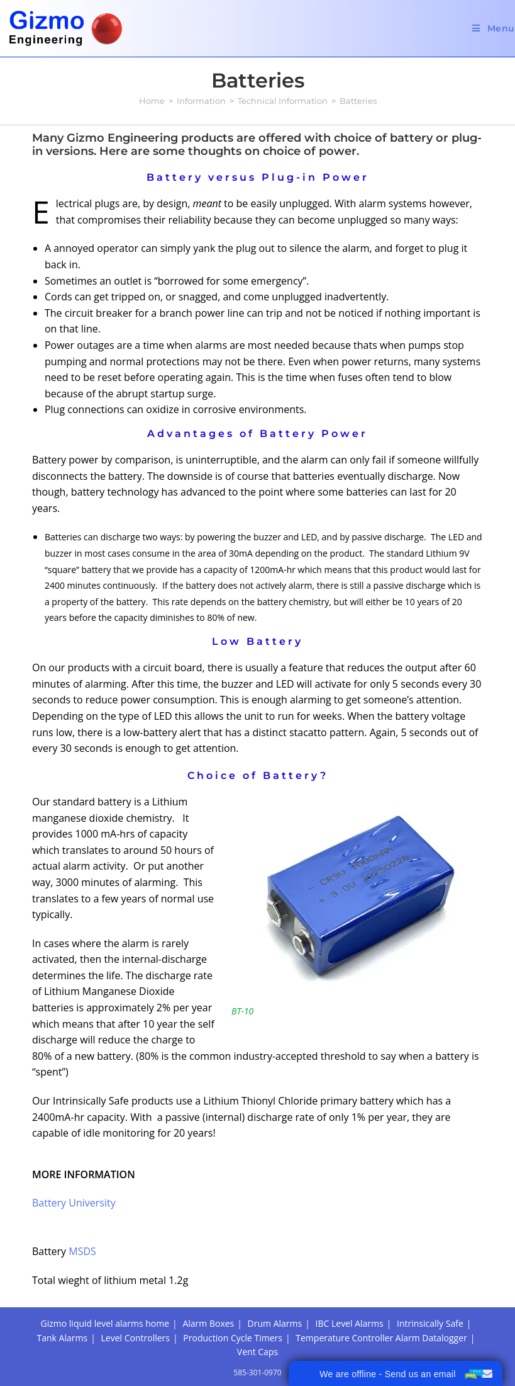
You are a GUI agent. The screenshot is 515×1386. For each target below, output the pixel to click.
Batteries (358, 101)
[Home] (152, 101)
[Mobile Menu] (493, 28)
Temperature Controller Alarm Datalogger (381, 1338)
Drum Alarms (275, 1323)
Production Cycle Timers (232, 1338)
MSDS (82, 1251)
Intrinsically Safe (430, 1323)
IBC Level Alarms (350, 1323)
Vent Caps (257, 1352)
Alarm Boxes (208, 1323)
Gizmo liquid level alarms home (105, 1323)
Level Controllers (135, 1338)
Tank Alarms (62, 1338)
